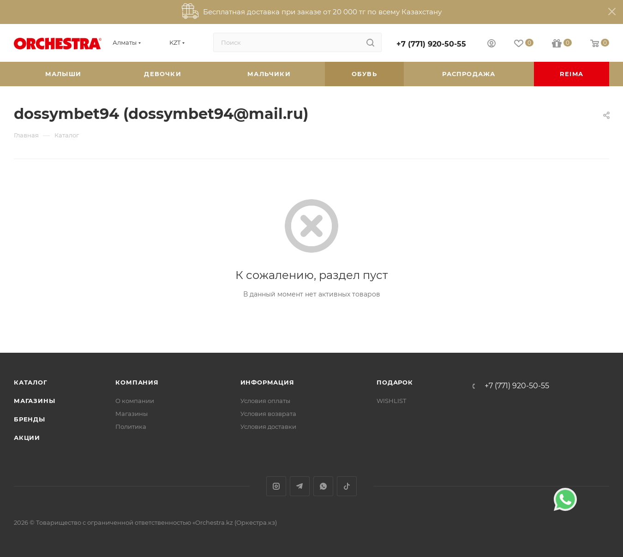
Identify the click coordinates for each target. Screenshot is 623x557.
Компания (136, 382)
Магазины (34, 400)
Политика (130, 426)
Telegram (300, 486)
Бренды (29, 419)
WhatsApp (323, 486)
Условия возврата (268, 413)
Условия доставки (268, 426)
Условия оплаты (265, 400)
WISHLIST (391, 400)
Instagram (276, 486)
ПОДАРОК (395, 382)
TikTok (347, 486)
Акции (27, 437)
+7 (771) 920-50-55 (431, 44)
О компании (134, 400)
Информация (267, 382)
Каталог (31, 382)
